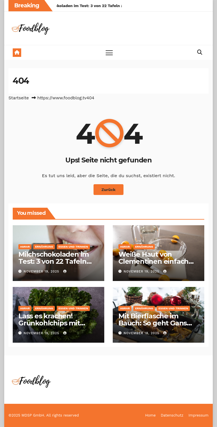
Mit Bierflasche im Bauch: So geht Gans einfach (152, 323)
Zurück (108, 189)
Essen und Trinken (73, 246)
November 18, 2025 (142, 333)
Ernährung (44, 246)
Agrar (25, 246)
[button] (199, 52)
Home (150, 415)
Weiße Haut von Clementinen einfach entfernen (153, 261)
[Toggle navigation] (109, 52)
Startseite (18, 97)
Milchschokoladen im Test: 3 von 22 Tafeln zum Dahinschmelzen (54, 261)
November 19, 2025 (42, 271)
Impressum (198, 415)
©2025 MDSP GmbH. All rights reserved (43, 415)
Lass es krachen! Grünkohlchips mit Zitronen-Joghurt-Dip (54, 323)
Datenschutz (172, 415)
